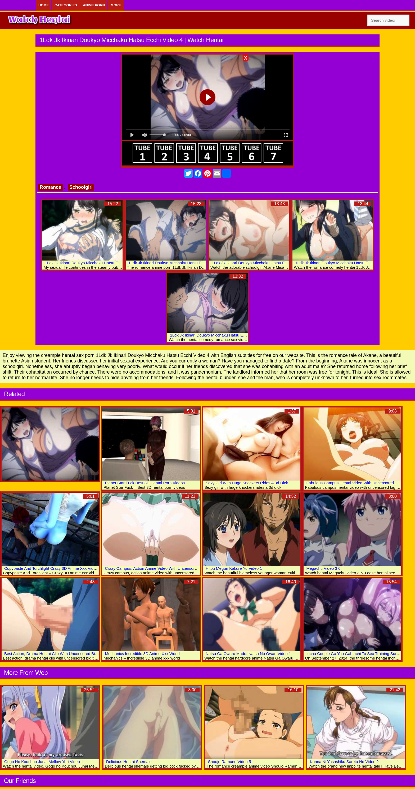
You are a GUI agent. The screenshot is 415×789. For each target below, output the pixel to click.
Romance (50, 187)
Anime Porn (94, 5)
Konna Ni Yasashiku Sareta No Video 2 (344, 761)
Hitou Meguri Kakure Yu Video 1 (234, 568)
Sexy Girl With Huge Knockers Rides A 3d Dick (247, 483)
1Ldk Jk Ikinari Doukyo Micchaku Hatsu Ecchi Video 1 (217, 335)
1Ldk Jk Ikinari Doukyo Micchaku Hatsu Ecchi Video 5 (175, 263)
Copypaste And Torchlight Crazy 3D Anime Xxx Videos (52, 568)
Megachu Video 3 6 (323, 568)
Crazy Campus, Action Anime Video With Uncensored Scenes (159, 568)
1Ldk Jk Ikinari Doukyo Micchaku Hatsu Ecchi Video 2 (342, 263)
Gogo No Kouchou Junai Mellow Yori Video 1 (43, 761)
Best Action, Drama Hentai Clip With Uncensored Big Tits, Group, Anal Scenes (73, 653)
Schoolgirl (81, 187)
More (116, 5)
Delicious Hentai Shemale (129, 761)
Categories (66, 5)
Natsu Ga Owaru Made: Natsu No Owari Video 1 (248, 653)
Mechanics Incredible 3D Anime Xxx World (142, 653)
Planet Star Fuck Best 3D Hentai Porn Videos (145, 483)
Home (43, 5)
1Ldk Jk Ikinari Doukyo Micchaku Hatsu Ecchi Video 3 (259, 263)
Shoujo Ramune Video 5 (229, 761)
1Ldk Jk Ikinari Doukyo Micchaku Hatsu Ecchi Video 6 (92, 263)
